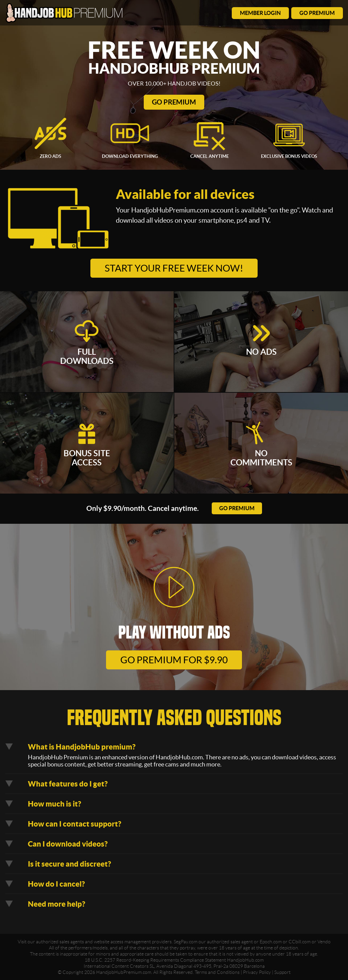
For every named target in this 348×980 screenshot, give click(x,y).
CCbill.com (300, 941)
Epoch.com (271, 941)
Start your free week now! (174, 268)
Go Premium (174, 102)
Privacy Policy (257, 972)
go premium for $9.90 (174, 659)
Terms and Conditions (217, 972)
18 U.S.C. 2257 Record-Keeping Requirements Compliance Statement (155, 960)
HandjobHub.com (245, 960)
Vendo (324, 941)
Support (282, 972)
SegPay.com (185, 941)
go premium (317, 13)
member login (260, 13)
